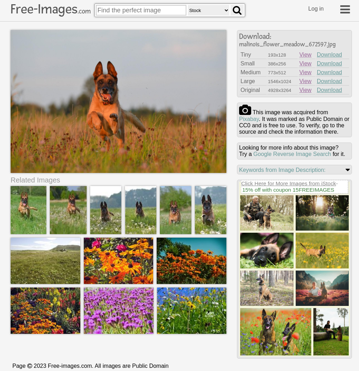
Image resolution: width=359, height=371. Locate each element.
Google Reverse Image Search (292, 154)
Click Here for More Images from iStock (288, 183)
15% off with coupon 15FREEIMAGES (288, 190)
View (305, 55)
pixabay (249, 119)
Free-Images (51, 9)
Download (329, 55)
